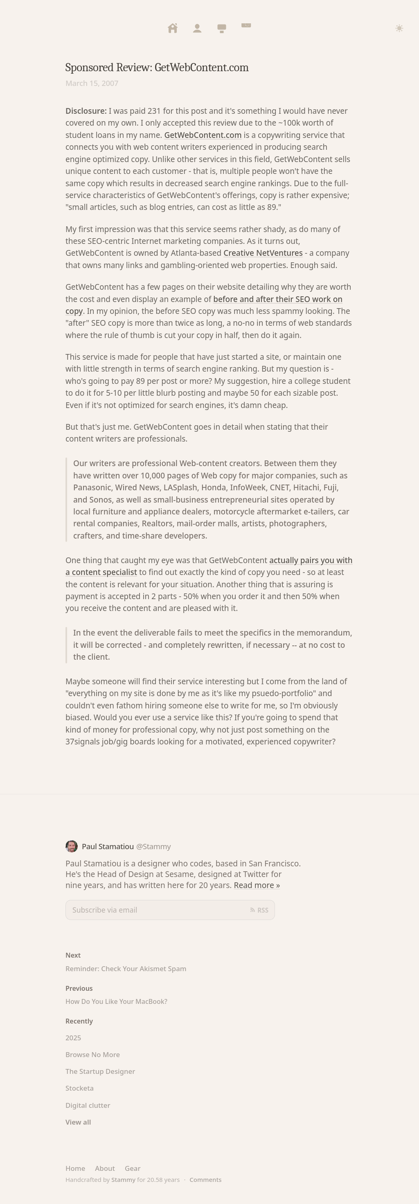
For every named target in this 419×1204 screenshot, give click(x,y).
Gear (133, 1168)
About (105, 1168)
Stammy (123, 1179)
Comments (205, 1179)
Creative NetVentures (263, 253)
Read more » (257, 885)
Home (75, 1168)
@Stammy (153, 846)
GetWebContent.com (202, 135)
